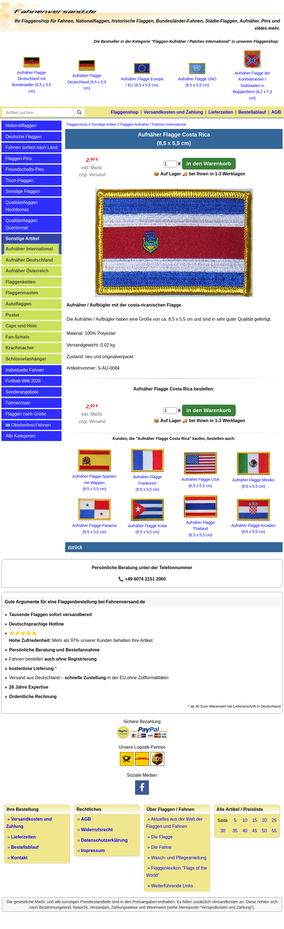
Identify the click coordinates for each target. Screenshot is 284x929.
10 (244, 820)
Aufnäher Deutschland (29, 260)
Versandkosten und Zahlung (173, 112)
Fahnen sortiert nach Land (31, 147)
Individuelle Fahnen (25, 370)
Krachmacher (20, 347)
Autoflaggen (18, 304)
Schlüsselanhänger (26, 359)
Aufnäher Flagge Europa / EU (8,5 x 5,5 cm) (142, 78)
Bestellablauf (252, 112)
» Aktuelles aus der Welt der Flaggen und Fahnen (174, 823)
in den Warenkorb (208, 163)
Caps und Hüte (21, 325)
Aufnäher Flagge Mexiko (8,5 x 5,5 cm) (253, 480)
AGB (276, 112)
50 (264, 830)
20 (264, 820)
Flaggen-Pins (19, 158)
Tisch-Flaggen (20, 180)
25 (274, 820)
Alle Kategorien (21, 436)
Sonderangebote (22, 392)
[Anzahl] (170, 164)
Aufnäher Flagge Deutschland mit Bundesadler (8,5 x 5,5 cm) (31, 78)
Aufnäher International (29, 248)
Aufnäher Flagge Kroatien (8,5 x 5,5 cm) (253, 525)
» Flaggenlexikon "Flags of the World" (176, 872)
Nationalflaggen (21, 125)
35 (235, 830)
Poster (12, 315)
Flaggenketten (21, 282)
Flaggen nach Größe (26, 414)
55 (274, 830)
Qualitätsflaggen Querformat (22, 224)
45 (254, 830)
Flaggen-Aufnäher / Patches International (153, 124)
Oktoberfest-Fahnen (28, 425)
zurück (75, 547)
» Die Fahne (159, 847)
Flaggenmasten (22, 292)
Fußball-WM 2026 (23, 380)
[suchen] (79, 112)
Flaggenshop (124, 112)
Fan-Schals (17, 337)
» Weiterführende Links (169, 885)
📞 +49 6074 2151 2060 (142, 579)
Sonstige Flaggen (23, 191)
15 (254, 820)
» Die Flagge (159, 837)
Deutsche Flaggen (24, 136)
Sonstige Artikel (22, 238)
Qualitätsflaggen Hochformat (22, 206)
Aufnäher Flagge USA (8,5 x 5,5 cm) (200, 479)
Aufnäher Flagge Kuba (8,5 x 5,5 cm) (147, 525)
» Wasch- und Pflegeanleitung (176, 857)
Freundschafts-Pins (25, 169)
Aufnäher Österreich (27, 270)
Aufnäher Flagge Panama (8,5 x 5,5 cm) (94, 525)
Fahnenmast (18, 402)
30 (222, 830)
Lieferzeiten (220, 112)
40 (244, 830)
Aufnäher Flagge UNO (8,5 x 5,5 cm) (197, 79)
